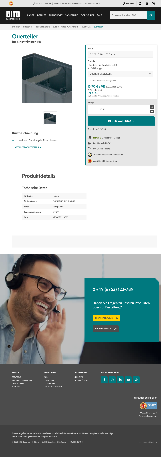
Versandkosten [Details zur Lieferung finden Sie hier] (113, 96)
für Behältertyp (95, 68)
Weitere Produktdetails (27, 147)
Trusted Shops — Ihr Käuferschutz (108, 154)
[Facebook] (103, 379)
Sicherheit (71, 15)
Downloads (18, 383)
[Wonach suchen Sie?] (128, 15)
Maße (90, 48)
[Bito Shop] (13, 15)
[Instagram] (111, 379)
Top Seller (87, 15)
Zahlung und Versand (22, 380)
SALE (99, 15)
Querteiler (85, 27)
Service (15, 372)
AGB (45, 377)
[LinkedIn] (119, 379)
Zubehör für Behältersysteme (65, 27)
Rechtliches (50, 372)
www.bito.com (58, 3)
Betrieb (41, 15)
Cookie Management (53, 386)
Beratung (16, 377)
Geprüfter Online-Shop (145, 398)
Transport (55, 15)
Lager (30, 15)
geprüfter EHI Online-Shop (105, 161)
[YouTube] (127, 379)
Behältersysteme (43, 27)
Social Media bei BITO (111, 372)
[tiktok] (135, 379)
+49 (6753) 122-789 (42, 3)
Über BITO (78, 377)
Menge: (91, 102)
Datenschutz (50, 383)
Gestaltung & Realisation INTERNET (65, 442)
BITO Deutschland (146, 442)
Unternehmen (81, 372)
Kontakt (16, 386)
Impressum (49, 380)
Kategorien (28, 27)
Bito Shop (16, 27)
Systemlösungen (82, 380)
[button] (140, 3)
